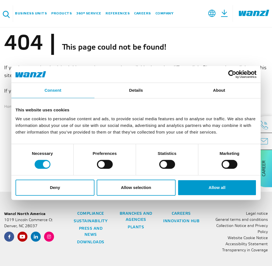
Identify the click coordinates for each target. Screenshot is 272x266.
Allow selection (136, 187)
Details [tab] (136, 90)
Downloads (90, 242)
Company (164, 13)
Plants (136, 227)
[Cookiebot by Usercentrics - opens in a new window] (232, 74)
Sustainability (90, 221)
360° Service (88, 13)
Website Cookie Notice (248, 238)
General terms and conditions (241, 220)
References (118, 13)
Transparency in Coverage (245, 250)
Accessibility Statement (246, 244)
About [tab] (219, 90)
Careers (142, 13)
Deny (55, 187)
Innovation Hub (181, 221)
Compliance (90, 214)
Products (61, 13)
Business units (31, 13)
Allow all (217, 187)
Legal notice (257, 214)
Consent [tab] (53, 90)
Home (9, 107)
